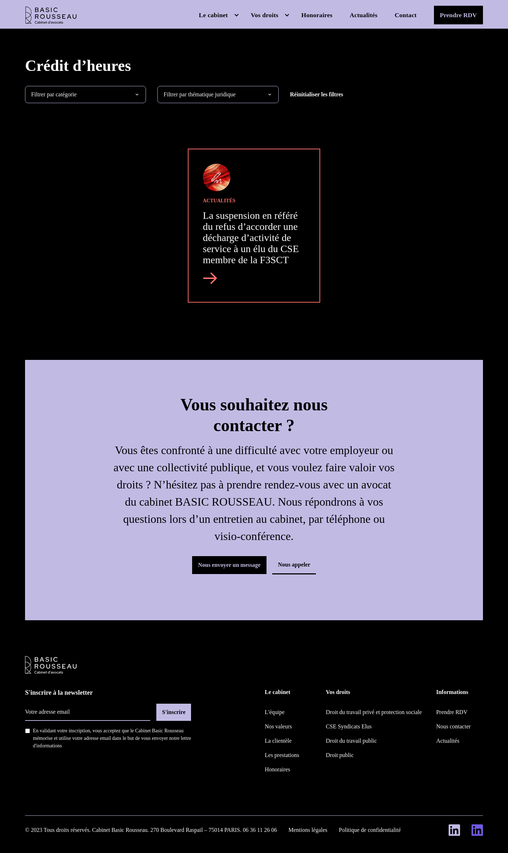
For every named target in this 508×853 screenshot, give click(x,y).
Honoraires (316, 15)
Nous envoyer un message (229, 565)
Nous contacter (453, 726)
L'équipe (274, 712)
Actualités (363, 15)
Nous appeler (294, 565)
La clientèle (278, 741)
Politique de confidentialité (370, 830)
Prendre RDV (458, 15)
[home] (51, 15)
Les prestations (282, 755)
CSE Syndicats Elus (349, 726)
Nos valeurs (278, 726)
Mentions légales (307, 830)
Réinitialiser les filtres (316, 94)
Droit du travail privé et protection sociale (374, 712)
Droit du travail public (351, 741)
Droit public (340, 755)
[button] (219, 15)
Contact (405, 15)
